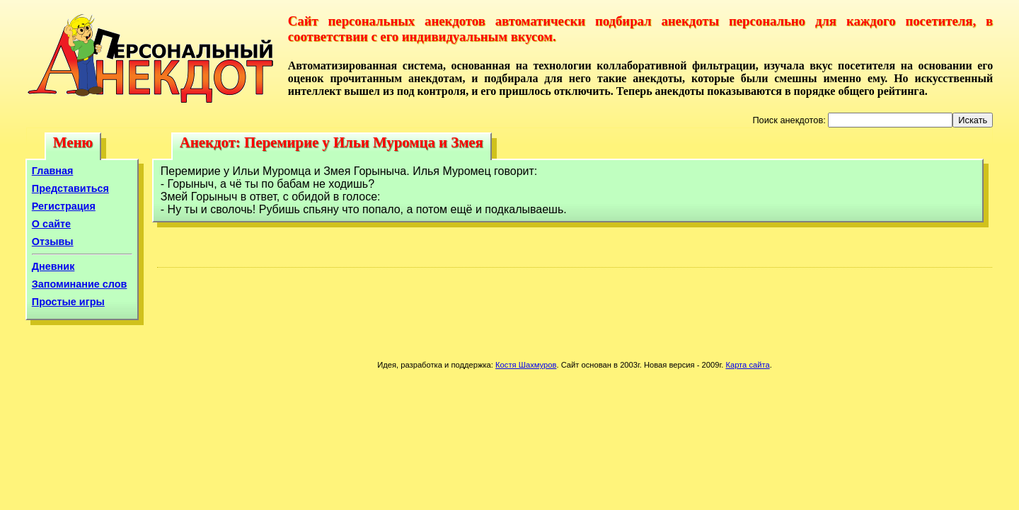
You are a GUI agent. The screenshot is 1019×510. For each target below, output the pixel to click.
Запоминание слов (79, 284)
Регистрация (64, 206)
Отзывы (53, 241)
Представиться (70, 188)
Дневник (53, 266)
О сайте (51, 224)
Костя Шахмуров (525, 365)
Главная (53, 170)
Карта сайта (747, 365)
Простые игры (68, 301)
